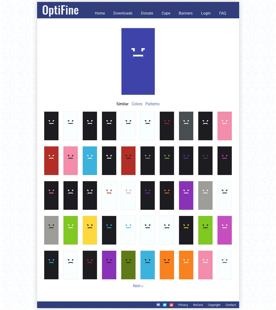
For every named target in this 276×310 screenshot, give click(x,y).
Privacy (183, 305)
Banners (186, 13)
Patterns (152, 104)
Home (100, 13)
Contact (231, 305)
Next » (138, 286)
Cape (166, 13)
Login (206, 13)
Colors (137, 104)
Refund (198, 305)
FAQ (222, 13)
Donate (147, 13)
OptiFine (60, 9)
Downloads (122, 13)
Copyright (214, 305)
